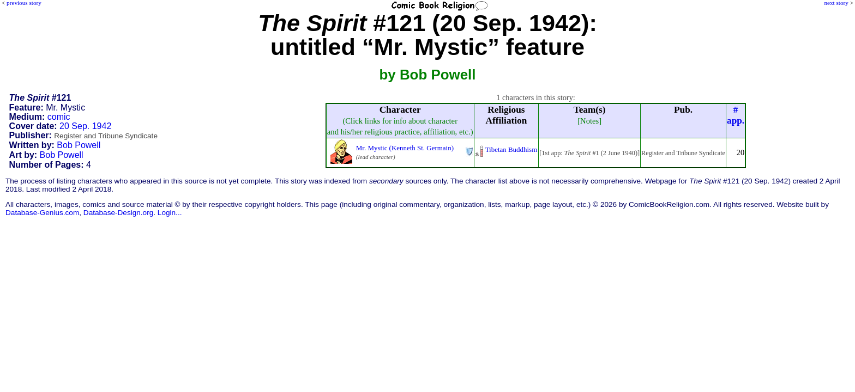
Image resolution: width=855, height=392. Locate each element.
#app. (735, 115)
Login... (170, 213)
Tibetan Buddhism (511, 149)
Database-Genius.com (42, 213)
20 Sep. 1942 (85, 126)
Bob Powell (78, 145)
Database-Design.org (118, 213)
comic (58, 116)
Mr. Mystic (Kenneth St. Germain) (405, 148)
